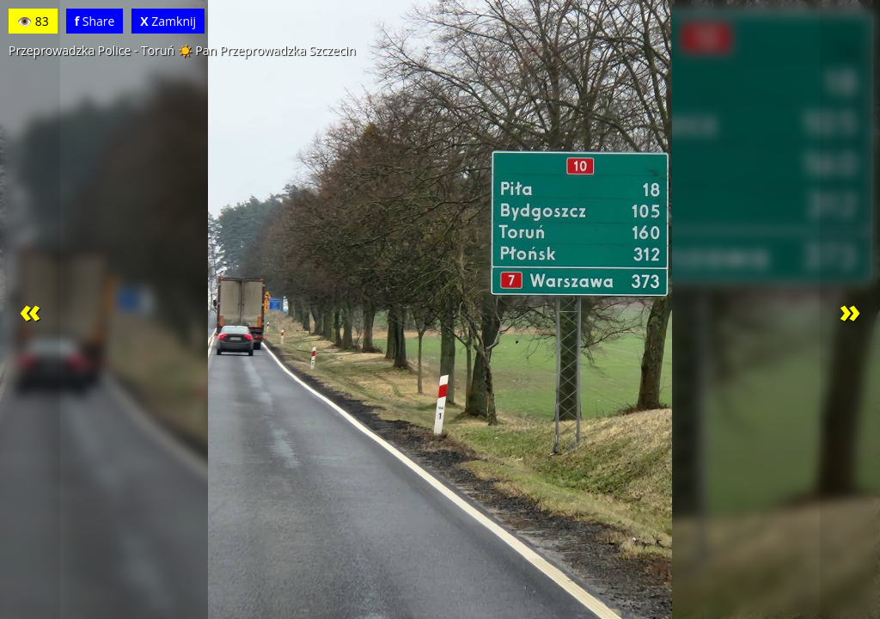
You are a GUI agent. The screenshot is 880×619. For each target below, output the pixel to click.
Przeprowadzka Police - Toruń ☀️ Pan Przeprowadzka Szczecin (182, 50)
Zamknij (168, 21)
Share (95, 21)
